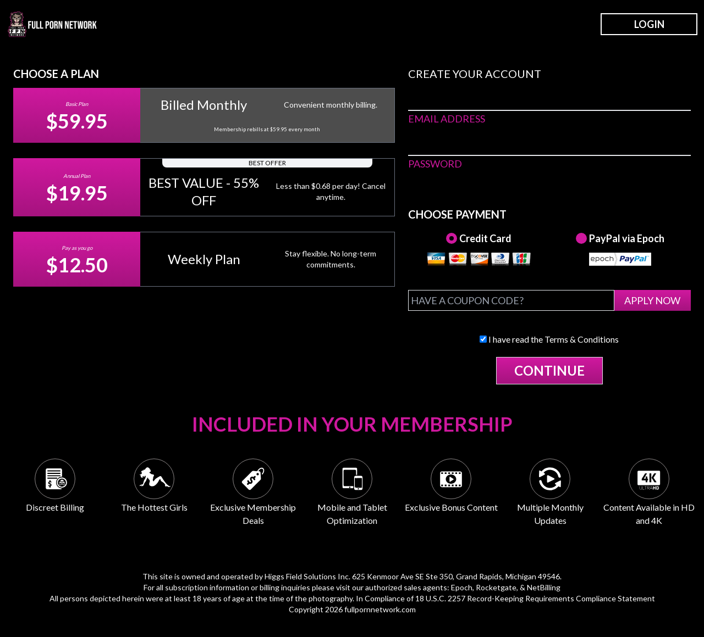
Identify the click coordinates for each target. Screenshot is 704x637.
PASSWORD (435, 164)
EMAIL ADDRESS (446, 119)
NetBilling (543, 587)
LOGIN (649, 24)
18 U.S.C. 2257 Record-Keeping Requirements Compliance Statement (535, 598)
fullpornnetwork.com (380, 609)
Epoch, (462, 587)
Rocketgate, (497, 587)
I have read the (549, 339)
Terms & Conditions (581, 339)
